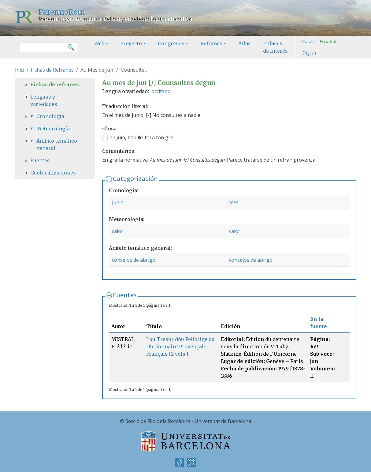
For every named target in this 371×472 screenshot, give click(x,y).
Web (99, 43)
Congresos (171, 43)
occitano (161, 91)
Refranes (211, 43)
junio (118, 202)
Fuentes (125, 295)
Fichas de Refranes (52, 69)
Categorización (135, 178)
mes (234, 202)
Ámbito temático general (56, 144)
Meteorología (53, 128)
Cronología (50, 116)
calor (117, 231)
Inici (19, 69)
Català (308, 41)
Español (328, 41)
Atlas (244, 43)
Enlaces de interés (275, 47)
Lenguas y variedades (43, 100)
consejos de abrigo (133, 260)
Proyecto (131, 43)
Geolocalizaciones (53, 173)
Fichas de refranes (54, 84)
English (309, 53)
